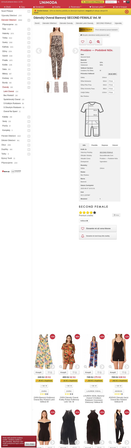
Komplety (6, 130)
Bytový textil (6, 158)
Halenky (5, 33)
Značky (56, 7)
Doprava (105, 145)
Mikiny (5, 74)
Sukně (5, 56)
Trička (4, 38)
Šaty (4, 29)
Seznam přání (97, 7)
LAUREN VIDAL (94, 391)
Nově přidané (7, 11)
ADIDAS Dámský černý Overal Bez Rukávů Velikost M (118, 400)
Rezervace (75, 7)
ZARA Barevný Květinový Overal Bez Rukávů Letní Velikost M (44, 400)
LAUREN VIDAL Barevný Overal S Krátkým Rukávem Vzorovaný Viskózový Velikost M (93, 399)
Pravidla (94, 145)
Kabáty (5, 117)
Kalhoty (5, 47)
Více (116, 215)
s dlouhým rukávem (12, 107)
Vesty (4, 121)
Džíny (4, 51)
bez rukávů (9, 95)
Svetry (5, 42)
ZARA (44, 391)
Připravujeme (7, 24)
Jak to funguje (120, 7)
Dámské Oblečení (8, 20)
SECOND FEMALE (106, 152)
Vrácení (115, 145)
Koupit (38, 372)
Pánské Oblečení (8, 136)
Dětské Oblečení (8, 140)
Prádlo (5, 60)
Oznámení (38, 7)
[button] (44, 385)
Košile (5, 65)
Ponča (5, 126)
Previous (38, 50)
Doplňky (4, 149)
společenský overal (12, 99)
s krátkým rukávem (12, 103)
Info (84, 145)
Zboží (7, 7)
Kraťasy (5, 78)
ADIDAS (118, 391)
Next (75, 50)
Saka (4, 69)
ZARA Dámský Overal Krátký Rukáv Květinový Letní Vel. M (69, 400)
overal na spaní (10, 111)
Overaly (5, 87)
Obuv (3, 145)
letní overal (9, 91)
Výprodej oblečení (9, 15)
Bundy (5, 83)
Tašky (3, 154)
